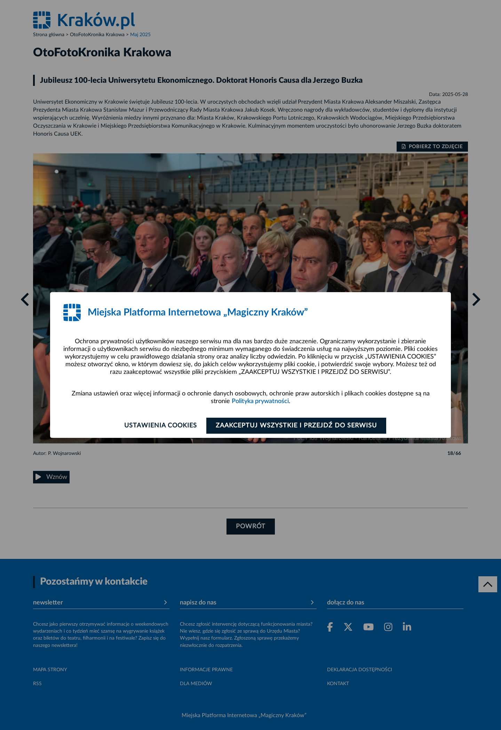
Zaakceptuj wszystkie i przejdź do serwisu (296, 426)
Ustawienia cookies (160, 426)
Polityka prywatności (260, 401)
